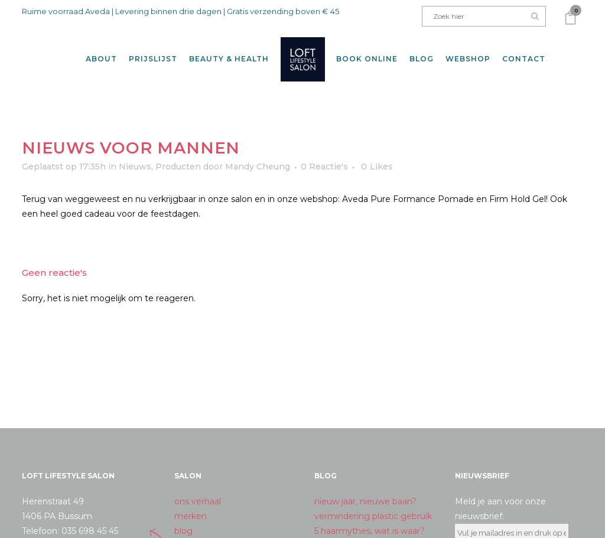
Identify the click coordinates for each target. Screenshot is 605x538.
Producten (178, 155)
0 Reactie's (324, 155)
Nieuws (135, 155)
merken (190, 505)
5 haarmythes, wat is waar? (369, 520)
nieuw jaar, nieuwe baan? (365, 490)
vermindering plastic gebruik (373, 505)
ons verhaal (197, 490)
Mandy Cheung (257, 155)
